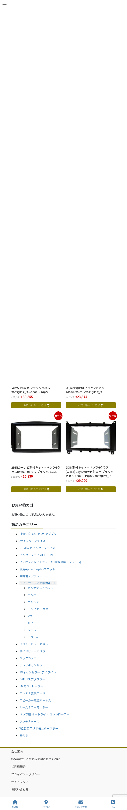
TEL (113, 804)
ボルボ (32, 595)
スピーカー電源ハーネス (35, 700)
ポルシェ (33, 602)
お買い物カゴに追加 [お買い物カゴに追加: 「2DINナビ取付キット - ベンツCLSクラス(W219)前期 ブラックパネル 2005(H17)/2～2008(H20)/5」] (35, 405)
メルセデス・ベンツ (40, 588)
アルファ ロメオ (38, 609)
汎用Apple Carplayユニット (37, 569)
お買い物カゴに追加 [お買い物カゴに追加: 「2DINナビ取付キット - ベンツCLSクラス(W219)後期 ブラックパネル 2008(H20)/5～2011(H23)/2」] (89, 405)
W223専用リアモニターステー (38, 728)
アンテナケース (29, 721)
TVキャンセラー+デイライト (37, 672)
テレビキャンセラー (32, 665)
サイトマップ (19, 782)
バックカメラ (28, 658)
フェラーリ (35, 630)
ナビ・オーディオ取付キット (38, 583)
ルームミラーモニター (33, 707)
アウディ (33, 637)
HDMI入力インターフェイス (37, 548)
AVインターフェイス (32, 541)
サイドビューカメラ (32, 651)
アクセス (46, 804)
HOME (15, 804)
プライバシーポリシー (25, 774)
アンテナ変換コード (32, 693)
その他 (23, 735)
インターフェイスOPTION (36, 555)
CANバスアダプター (32, 679)
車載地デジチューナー (33, 576)
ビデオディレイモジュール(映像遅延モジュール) (50, 562)
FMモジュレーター (31, 686)
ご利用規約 (18, 766)
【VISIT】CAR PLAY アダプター (39, 534)
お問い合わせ (19, 789)
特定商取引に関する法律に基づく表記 (35, 759)
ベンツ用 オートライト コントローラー (44, 714)
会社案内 (17, 751)
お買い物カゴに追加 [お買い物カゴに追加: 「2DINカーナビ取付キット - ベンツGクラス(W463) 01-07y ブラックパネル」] (35, 489)
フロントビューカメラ (33, 644)
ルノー (32, 623)
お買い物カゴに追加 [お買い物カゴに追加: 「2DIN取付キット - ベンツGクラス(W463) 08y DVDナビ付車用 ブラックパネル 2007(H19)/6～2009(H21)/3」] (89, 489)
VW (30, 616)
